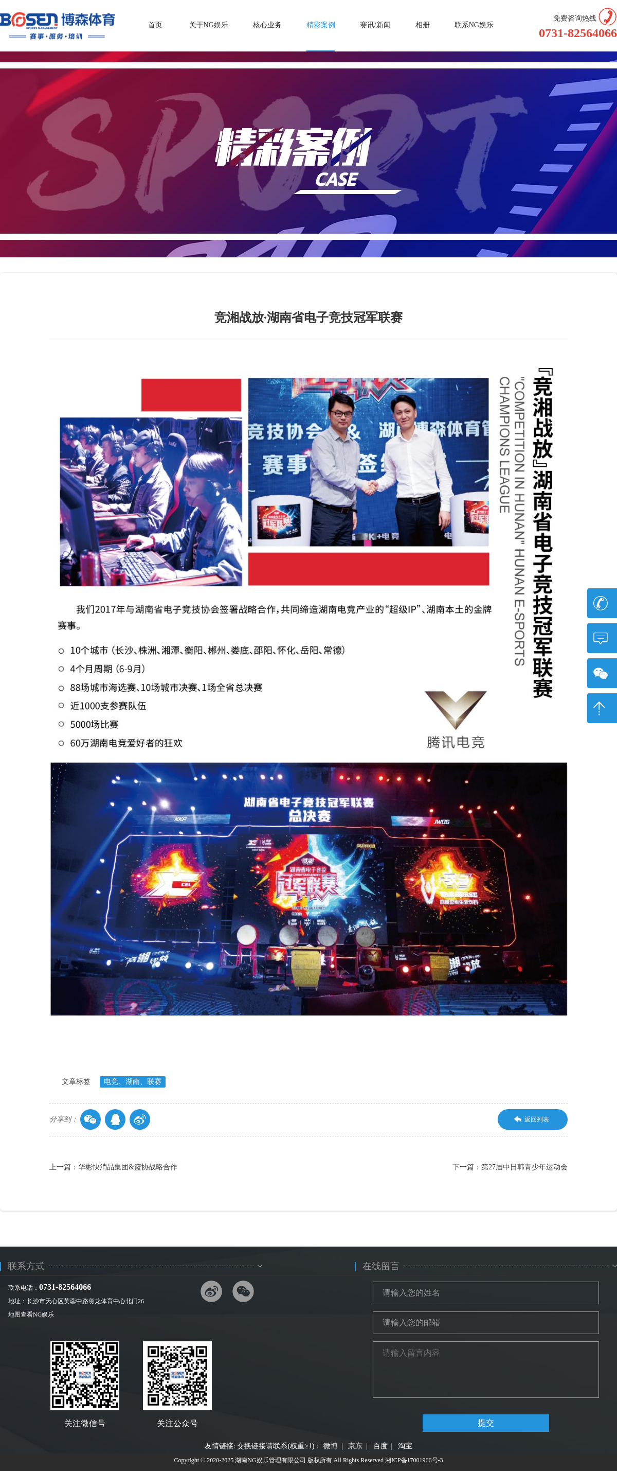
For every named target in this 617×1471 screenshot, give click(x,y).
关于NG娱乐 (208, 25)
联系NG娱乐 (474, 25)
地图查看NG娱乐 (31, 1314)
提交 (486, 1423)
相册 (422, 25)
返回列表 (531, 1119)
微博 (330, 1446)
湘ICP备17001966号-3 (414, 1460)
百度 (380, 1446)
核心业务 (267, 25)
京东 (355, 1446)
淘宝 (405, 1446)
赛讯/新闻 (375, 25)
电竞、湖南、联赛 (132, 1081)
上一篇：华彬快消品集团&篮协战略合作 (113, 1167)
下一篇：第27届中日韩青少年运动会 (510, 1167)
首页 (155, 25)
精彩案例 (320, 25)
